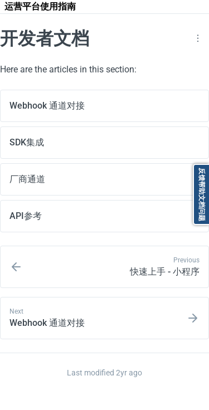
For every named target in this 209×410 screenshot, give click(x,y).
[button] (198, 38)
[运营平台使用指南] (40, 6)
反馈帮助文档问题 (202, 194)
